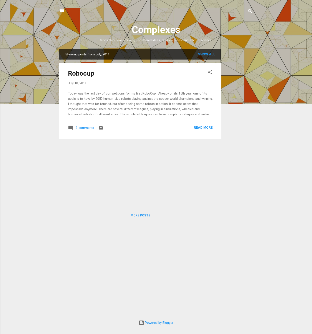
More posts (140, 215)
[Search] (250, 11)
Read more (203, 128)
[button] (210, 73)
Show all (206, 54)
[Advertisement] (239, 114)
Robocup (81, 73)
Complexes (156, 29)
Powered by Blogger (156, 323)
